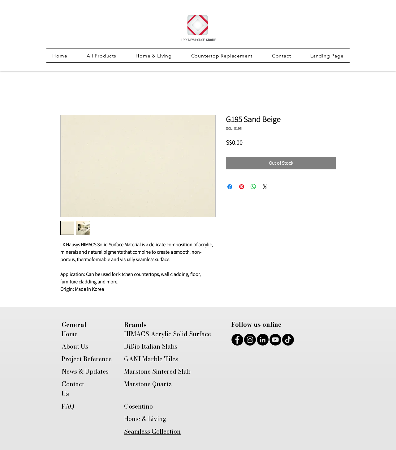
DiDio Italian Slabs (150, 346)
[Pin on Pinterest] (241, 186)
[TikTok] (288, 340)
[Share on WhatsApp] (253, 186)
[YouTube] (275, 340)
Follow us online (256, 324)
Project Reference (87, 359)
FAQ (68, 406)
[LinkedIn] (263, 340)
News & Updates (85, 371)
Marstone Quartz (148, 384)
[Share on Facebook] (230, 186)
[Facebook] (237, 340)
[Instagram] (250, 340)
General (74, 324)
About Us (75, 346)
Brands (135, 324)
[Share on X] (265, 186)
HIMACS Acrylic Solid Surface (167, 334)
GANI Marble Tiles (151, 359)
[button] (101, 55)
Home (70, 334)
